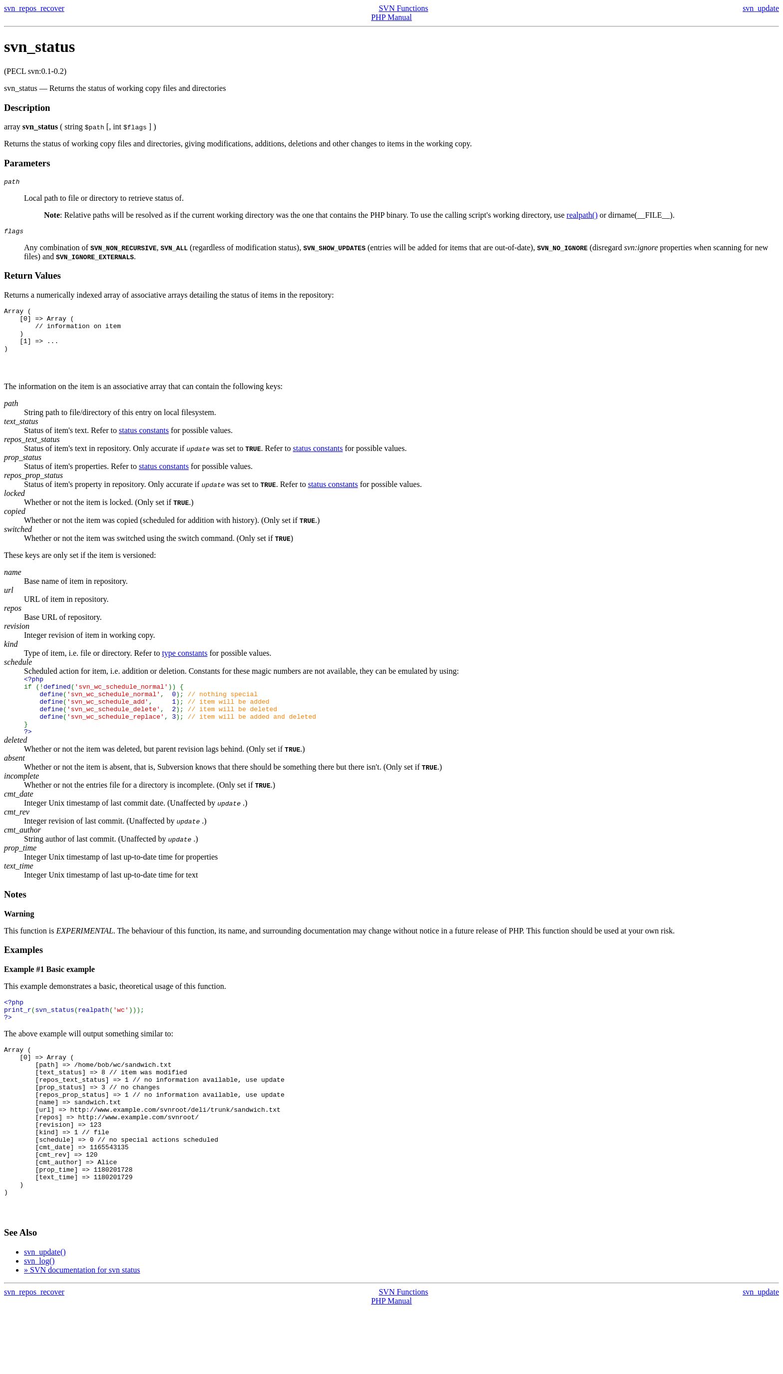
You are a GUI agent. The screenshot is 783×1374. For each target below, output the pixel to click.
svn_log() (39, 1325)
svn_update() (45, 1316)
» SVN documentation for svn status (82, 1334)
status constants (144, 445)
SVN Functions (403, 8)
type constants (184, 668)
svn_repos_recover (34, 8)
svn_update (761, 8)
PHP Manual (391, 17)
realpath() (582, 216)
